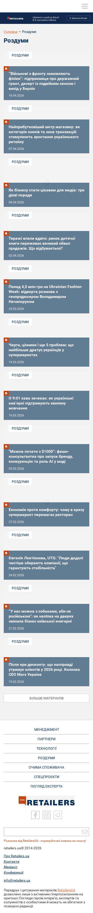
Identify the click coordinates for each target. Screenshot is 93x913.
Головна (10, 32)
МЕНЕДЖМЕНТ (46, 730)
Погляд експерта (46, 786)
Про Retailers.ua (16, 856)
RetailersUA (66, 890)
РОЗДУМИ (46, 758)
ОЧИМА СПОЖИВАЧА (46, 767)
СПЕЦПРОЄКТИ (46, 777)
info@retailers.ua (17, 880)
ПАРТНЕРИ (46, 739)
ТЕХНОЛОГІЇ (46, 748)
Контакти (11, 861)
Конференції (13, 872)
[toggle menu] (84, 6)
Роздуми (20, 55)
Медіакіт (11, 867)
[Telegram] (58, 815)
